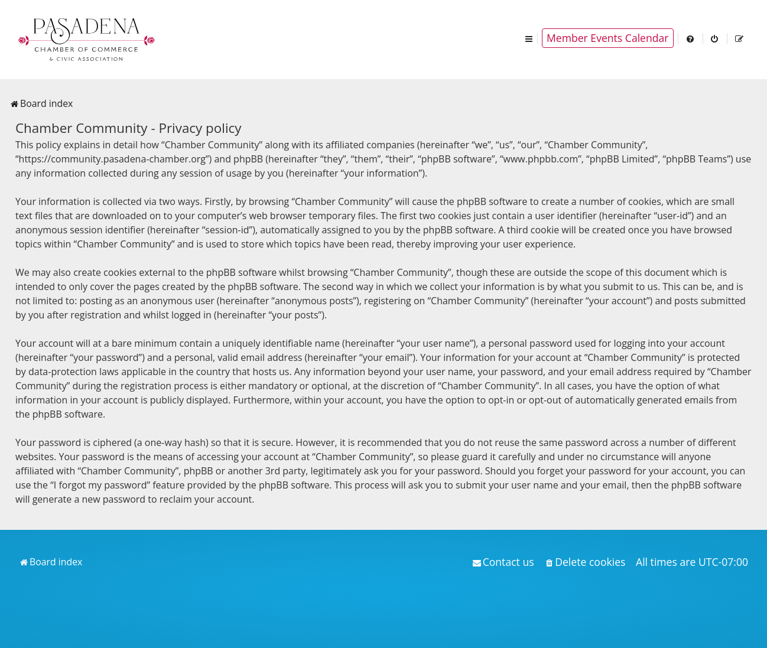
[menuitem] (690, 38)
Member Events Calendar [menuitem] (608, 38)
